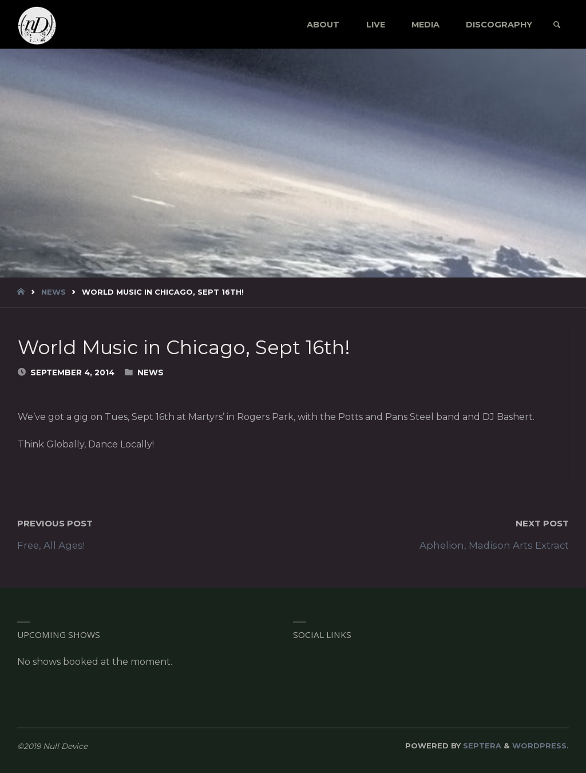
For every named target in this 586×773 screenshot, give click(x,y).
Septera (481, 745)
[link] (556, 25)
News (53, 291)
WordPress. (540, 745)
